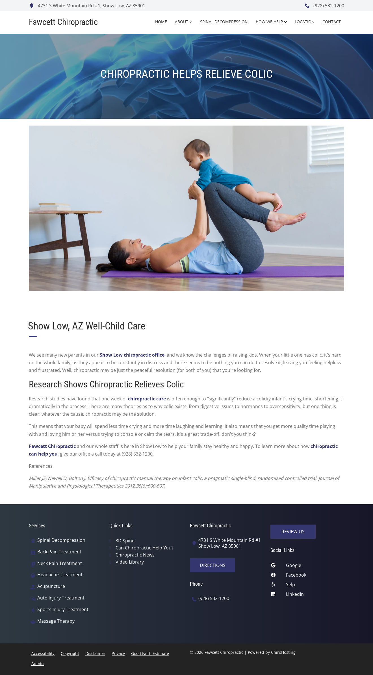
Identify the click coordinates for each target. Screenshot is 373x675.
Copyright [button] (70, 653)
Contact (331, 21)
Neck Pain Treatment (59, 563)
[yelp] (307, 586)
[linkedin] (307, 595)
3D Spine (125, 541)
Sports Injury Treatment (62, 610)
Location (305, 21)
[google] (307, 567)
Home (161, 21)
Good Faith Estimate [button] (150, 653)
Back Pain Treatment (59, 552)
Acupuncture (51, 586)
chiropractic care (147, 399)
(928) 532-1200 (324, 6)
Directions (212, 565)
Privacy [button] (118, 653)
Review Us (293, 532)
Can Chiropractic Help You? (145, 548)
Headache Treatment (60, 575)
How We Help (269, 21)
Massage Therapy (56, 621)
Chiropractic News (135, 555)
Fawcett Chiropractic (52, 446)
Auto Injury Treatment (60, 598)
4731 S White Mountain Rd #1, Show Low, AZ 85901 (87, 6)
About (181, 21)
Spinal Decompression (224, 21)
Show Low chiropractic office (132, 355)
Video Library (130, 562)
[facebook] (307, 576)
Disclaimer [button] (95, 653)
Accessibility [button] (43, 653)
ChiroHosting (283, 652)
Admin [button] (37, 663)
